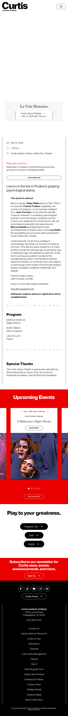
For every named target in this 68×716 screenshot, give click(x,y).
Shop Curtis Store (34, 699)
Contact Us (34, 628)
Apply (31, 544)
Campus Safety (34, 694)
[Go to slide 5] (39, 488)
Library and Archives (34, 674)
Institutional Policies (34, 679)
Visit (31, 535)
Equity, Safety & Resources (34, 633)
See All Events (34, 497)
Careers (34, 659)
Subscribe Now (34, 178)
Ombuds (34, 648)
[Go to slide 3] (34, 488)
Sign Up (31, 575)
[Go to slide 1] (29, 488)
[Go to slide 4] (36, 488)
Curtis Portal (31, 596)
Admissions (34, 643)
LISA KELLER (13, 336)
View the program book (22, 289)
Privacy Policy (34, 684)
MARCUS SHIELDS (15, 320)
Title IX (34, 664)
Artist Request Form (34, 669)
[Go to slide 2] (31, 488)
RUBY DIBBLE (13, 327)
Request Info (31, 526)
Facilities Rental (34, 689)
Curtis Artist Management (34, 653)
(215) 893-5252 (34, 620)
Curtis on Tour (34, 638)
